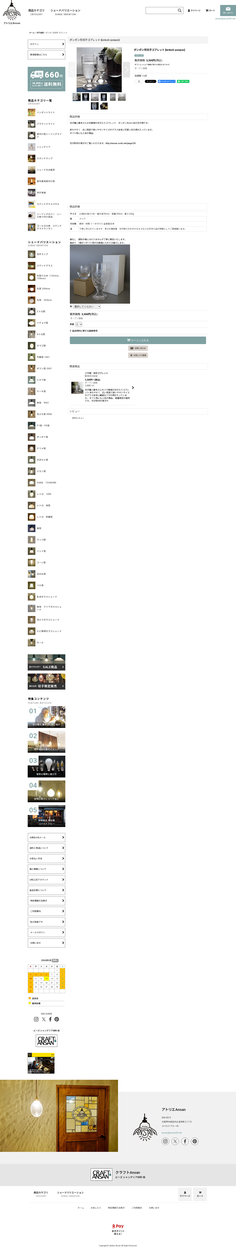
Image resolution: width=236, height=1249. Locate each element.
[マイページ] (194, 10)
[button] (71, 69)
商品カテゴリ (36, 12)
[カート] (210, 10)
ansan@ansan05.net (225, 18)
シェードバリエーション (65, 12)
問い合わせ (228, 10)
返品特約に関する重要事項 (83, 331)
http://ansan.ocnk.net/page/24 (120, 143)
